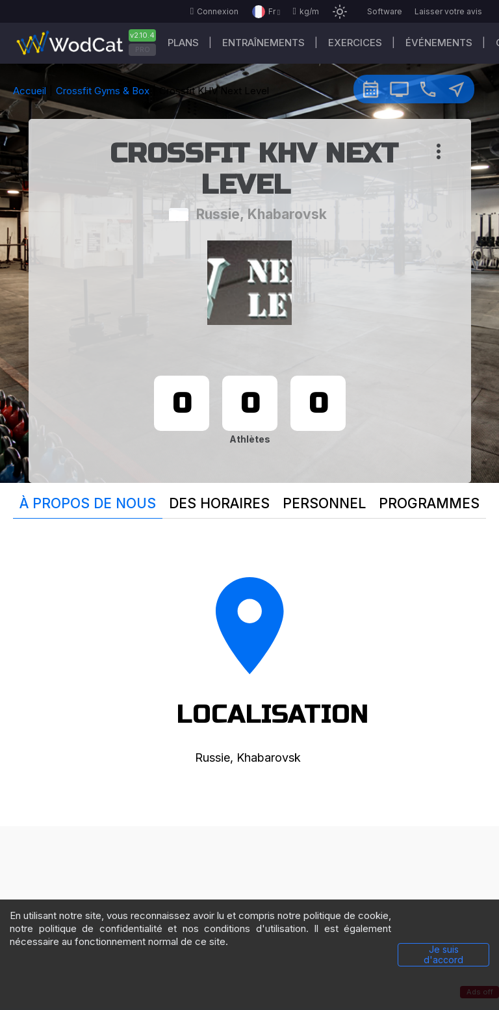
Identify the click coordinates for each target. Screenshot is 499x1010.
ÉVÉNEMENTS (438, 42)
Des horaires (219, 503)
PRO (142, 49)
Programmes (429, 503)
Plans (183, 42)
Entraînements (263, 42)
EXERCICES (355, 42)
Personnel (324, 503)
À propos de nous (87, 503)
